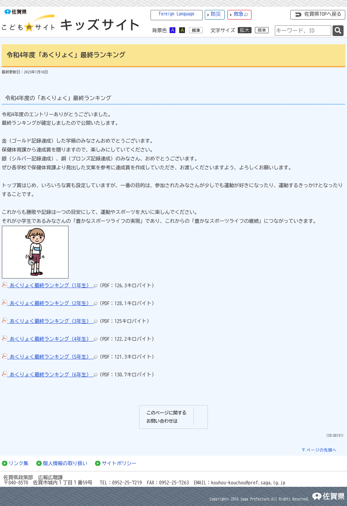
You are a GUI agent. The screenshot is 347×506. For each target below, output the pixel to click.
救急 (241, 14)
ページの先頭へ (321, 450)
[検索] (338, 30)
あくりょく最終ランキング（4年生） (49, 338)
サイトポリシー (119, 463)
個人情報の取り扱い (65, 463)
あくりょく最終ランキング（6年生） (49, 374)
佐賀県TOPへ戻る (323, 13)
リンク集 (19, 463)
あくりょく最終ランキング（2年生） (49, 303)
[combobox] (303, 30)
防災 (216, 13)
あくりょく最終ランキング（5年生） (49, 356)
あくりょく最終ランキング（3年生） (49, 321)
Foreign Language (176, 14)
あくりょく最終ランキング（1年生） (49, 285)
